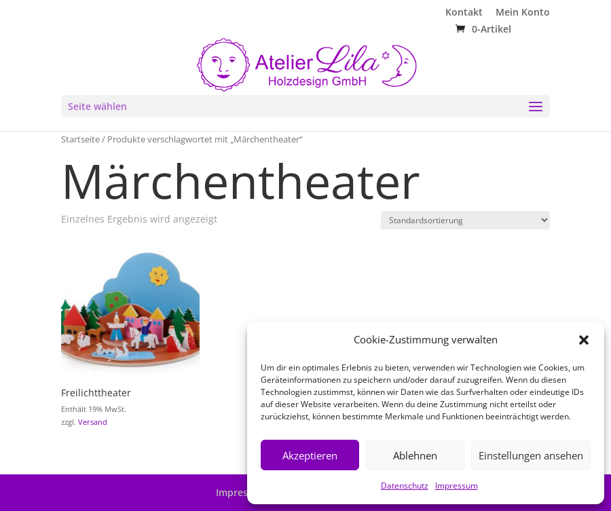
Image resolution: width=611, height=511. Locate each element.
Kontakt (464, 12)
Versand (92, 422)
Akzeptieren (309, 455)
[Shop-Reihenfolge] (465, 220)
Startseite (80, 139)
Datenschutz (404, 485)
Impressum (456, 485)
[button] (584, 340)
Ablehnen (415, 455)
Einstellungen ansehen (531, 455)
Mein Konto (523, 12)
